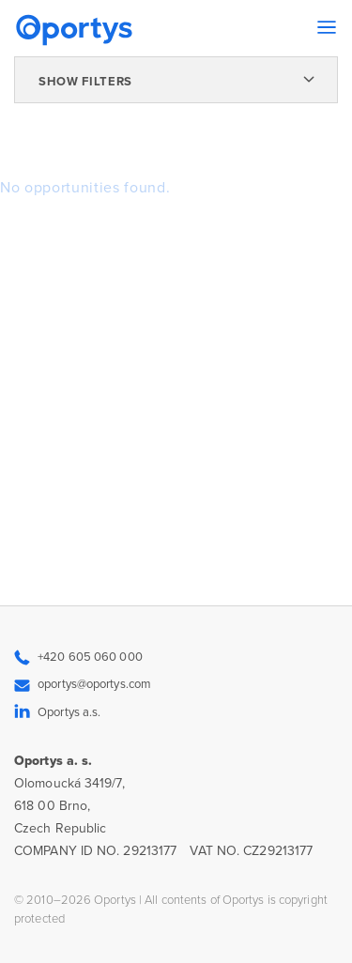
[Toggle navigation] (326, 27)
